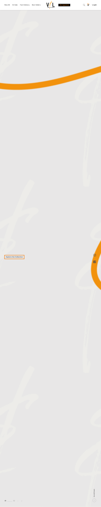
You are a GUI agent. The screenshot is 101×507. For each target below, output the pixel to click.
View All (7, 5)
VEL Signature (64, 5)
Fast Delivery (24, 5)
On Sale (15, 5)
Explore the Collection (14, 257)
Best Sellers (36, 5)
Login (94, 5)
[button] (17, 501)
